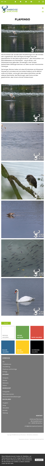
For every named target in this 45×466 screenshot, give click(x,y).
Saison (5, 385)
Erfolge (5, 372)
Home (20, 1)
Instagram (43, 2)
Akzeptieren (39, 460)
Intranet (15, 1)
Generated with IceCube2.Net (37, 439)
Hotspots (5, 378)
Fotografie (6, 391)
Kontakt (31, 1)
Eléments (5, 383)
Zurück (6, 323)
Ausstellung (6, 366)
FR (2, 1)
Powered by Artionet (24, 439)
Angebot (5, 403)
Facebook (39, 2)
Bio (4, 362)
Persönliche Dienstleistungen (12, 397)
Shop (4, 405)
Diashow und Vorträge (10, 369)
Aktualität (6, 408)
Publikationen (7, 364)
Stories (5, 380)
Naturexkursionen (8, 394)
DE (5, 1)
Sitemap (26, 1)
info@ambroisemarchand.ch (34, 426)
